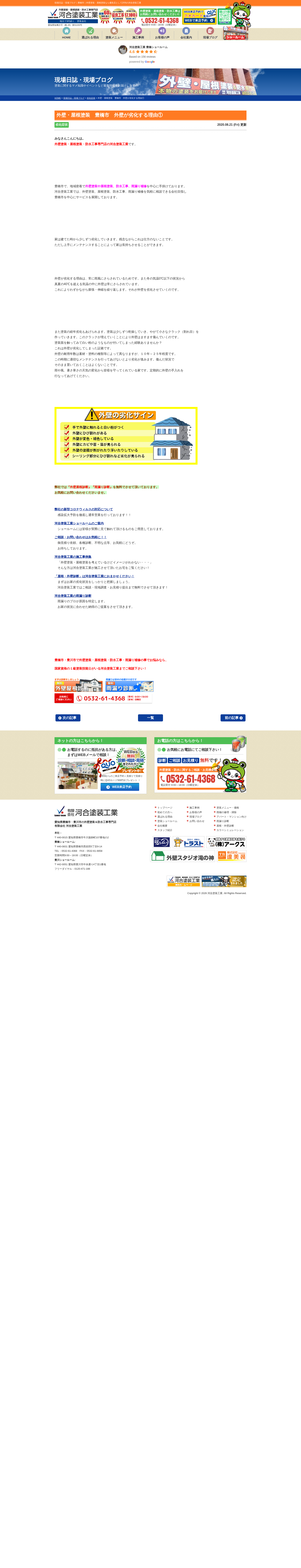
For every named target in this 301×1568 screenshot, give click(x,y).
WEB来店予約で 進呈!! (199, 16)
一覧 (150, 718)
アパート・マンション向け (231, 816)
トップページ (164, 807)
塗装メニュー (114, 37)
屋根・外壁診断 (225, 825)
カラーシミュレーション (230, 830)
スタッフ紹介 (164, 830)
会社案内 (186, 37)
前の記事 (232, 718)
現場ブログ (210, 37)
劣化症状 (61, 124)
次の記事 (69, 718)
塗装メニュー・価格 (228, 807)
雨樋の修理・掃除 (227, 812)
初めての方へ (164, 812)
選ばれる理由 (90, 37)
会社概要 (162, 825)
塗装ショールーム (167, 821)
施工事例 (138, 37)
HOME (66, 37)
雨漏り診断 (223, 821)
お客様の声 (162, 37)
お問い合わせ (196, 821)
